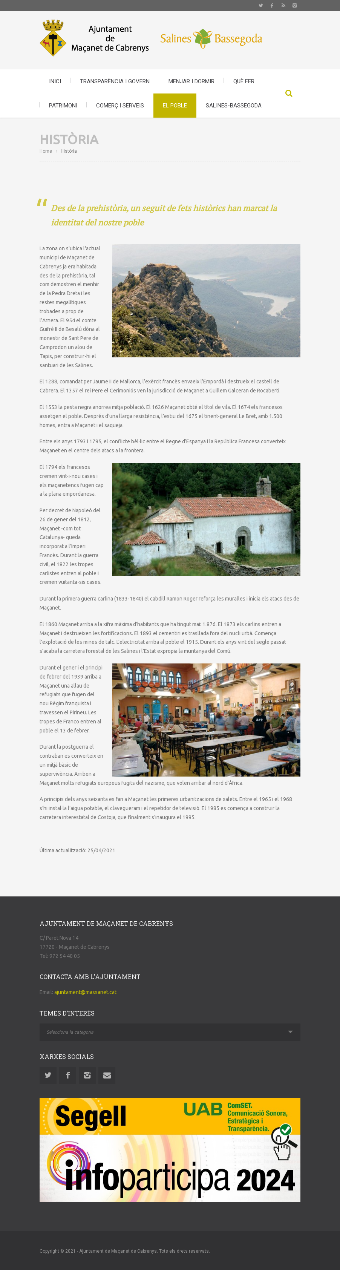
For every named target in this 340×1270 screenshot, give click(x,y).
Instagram (294, 5)
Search (289, 93)
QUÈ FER (243, 81)
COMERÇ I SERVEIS (120, 105)
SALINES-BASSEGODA (234, 105)
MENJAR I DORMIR (191, 81)
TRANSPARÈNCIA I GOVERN (115, 81)
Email (106, 1075)
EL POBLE (175, 105)
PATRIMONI (63, 105)
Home (46, 151)
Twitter (260, 5)
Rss (283, 5)
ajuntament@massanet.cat (85, 992)
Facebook (272, 5)
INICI (55, 81)
